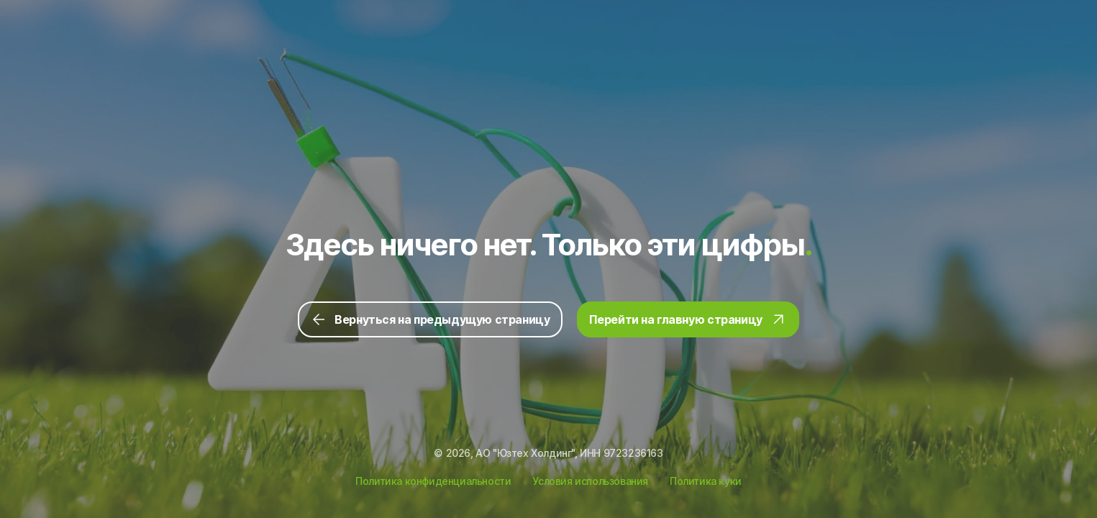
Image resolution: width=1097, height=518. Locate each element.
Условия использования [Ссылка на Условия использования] (590, 481)
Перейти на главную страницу (688, 319)
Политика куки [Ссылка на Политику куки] (706, 481)
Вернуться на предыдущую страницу (430, 319)
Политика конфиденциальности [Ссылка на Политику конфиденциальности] (433, 481)
